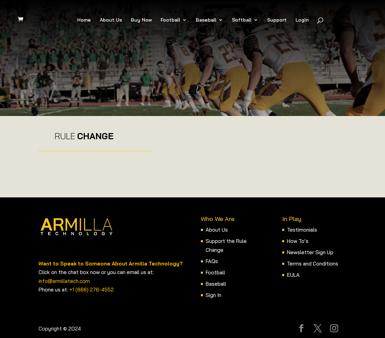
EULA (293, 275)
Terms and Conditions (312, 263)
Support (277, 20)
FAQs (212, 261)
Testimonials (302, 229)
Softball (241, 20)
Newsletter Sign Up (310, 252)
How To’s (297, 241)
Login (301, 20)
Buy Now (141, 20)
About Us (111, 20)
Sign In (213, 295)
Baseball (206, 20)
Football (170, 20)
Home (84, 20)
